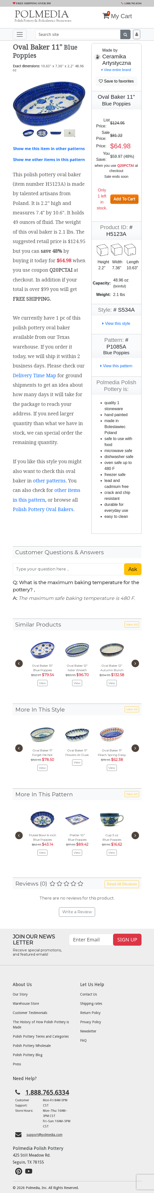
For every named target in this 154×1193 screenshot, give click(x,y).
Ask (132, 569)
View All (132, 624)
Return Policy (90, 1013)
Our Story (20, 994)
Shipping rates (91, 1004)
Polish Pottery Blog (27, 1055)
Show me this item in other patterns (49, 148)
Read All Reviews (122, 884)
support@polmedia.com (44, 1135)
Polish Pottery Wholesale (32, 1046)
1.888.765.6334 (131, 3)
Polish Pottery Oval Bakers (43, 509)
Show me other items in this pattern (49, 159)
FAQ (83, 1040)
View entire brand (116, 70)
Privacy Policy (90, 1022)
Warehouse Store (26, 1004)
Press (17, 1064)
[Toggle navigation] (20, 34)
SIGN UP (127, 939)
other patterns (49, 481)
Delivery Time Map (34, 375)
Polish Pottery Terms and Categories (41, 1036)
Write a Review (77, 912)
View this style (116, 323)
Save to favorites (116, 81)
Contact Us (88, 994)
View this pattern (116, 366)
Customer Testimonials (30, 1013)
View (42, 683)
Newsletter (88, 1031)
